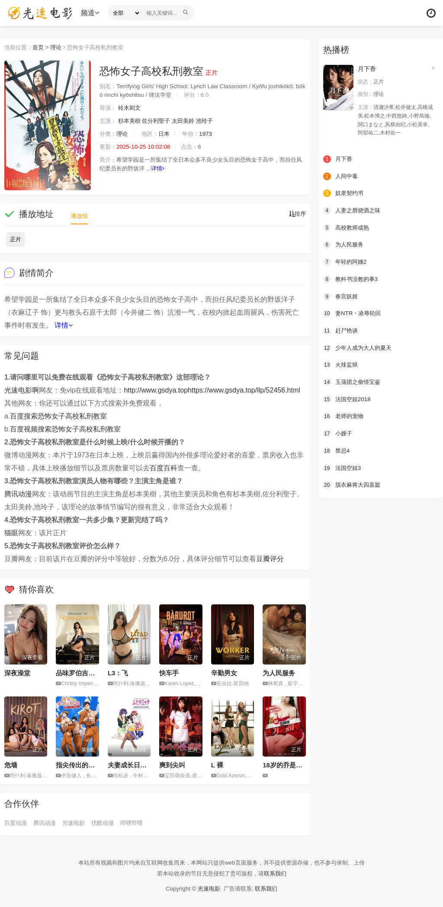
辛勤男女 (224, 673)
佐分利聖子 (160, 121)
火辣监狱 (341, 364)
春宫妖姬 (341, 296)
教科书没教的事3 (352, 278)
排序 (297, 214)
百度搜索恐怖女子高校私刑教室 (58, 416)
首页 (41, 47)
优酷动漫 (108, 822)
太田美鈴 (189, 121)
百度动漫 (16, 822)
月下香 (367, 68)
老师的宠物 (344, 415)
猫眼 (11, 533)
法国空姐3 (343, 467)
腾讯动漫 (18, 494)
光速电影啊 (21, 390)
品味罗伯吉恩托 (78, 673)
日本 (168, 134)
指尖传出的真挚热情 (85, 765)
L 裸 (217, 765)
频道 (91, 12)
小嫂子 (338, 433)
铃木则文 (131, 108)
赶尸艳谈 (341, 330)
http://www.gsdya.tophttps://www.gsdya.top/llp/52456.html (212, 390)
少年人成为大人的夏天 (359, 347)
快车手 (169, 673)
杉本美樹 (131, 121)
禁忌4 (337, 450)
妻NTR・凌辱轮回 (353, 313)
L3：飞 (118, 673)
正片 (15, 239)
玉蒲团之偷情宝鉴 (353, 381)
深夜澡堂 (17, 673)
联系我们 (279, 873)
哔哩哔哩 (139, 822)
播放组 (80, 215)
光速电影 (78, 822)
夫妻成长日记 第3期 (136, 765)
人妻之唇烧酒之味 (353, 210)
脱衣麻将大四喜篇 (353, 484)
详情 (174, 168)
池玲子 (212, 121)
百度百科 (163, 468)
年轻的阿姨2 (346, 261)
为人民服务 (279, 673)
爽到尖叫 (172, 765)
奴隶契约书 (344, 193)
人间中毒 (341, 176)
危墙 (10, 765)
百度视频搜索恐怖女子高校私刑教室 (65, 429)
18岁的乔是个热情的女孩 (299, 765)
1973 (211, 134)
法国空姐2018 (348, 398)
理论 (60, 47)
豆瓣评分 (270, 558)
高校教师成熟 (347, 227)
